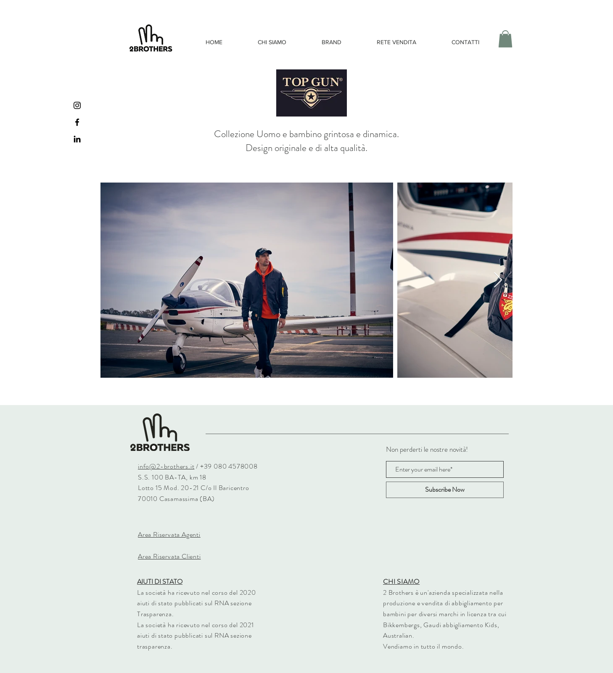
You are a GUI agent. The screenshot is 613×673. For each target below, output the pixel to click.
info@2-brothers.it (166, 466)
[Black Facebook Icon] (77, 122)
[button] (505, 39)
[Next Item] (498, 280)
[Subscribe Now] (445, 490)
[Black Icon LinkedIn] (77, 139)
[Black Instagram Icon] (77, 105)
